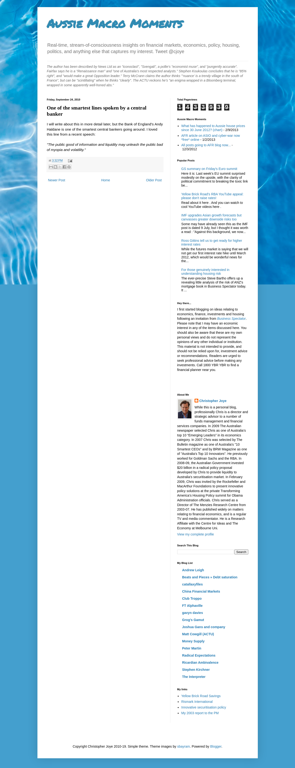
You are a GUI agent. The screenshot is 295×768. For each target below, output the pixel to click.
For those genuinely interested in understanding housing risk (205, 272)
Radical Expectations (199, 655)
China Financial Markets (201, 591)
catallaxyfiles (192, 584)
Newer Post (56, 180)
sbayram (183, 746)
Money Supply (193, 641)
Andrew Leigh (193, 570)
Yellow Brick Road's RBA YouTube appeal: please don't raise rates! (212, 196)
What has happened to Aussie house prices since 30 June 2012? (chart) (213, 128)
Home (105, 180)
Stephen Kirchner (196, 670)
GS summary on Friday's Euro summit (209, 169)
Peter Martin (191, 648)
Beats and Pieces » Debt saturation (209, 577)
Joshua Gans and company (203, 627)
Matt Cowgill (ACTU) (198, 634)
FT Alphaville (192, 606)
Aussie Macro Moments (114, 23)
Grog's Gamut (193, 620)
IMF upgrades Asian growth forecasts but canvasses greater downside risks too (211, 217)
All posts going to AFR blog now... (206, 145)
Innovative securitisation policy (203, 707)
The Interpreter (194, 677)
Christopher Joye (213, 401)
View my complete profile (195, 534)
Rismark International (197, 702)
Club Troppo (192, 598)
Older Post (154, 180)
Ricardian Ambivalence (200, 662)
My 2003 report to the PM (200, 713)
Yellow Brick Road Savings (201, 696)
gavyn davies (192, 613)
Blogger (215, 746)
